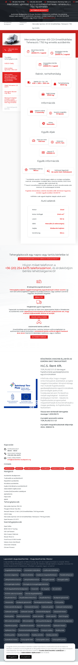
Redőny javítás (10, 638)
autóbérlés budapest (32, 468)
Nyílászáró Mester (59, 629)
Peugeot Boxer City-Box (10, 92)
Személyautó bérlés (10, 108)
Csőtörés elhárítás (27, 578)
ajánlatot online (49, 18)
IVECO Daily (9, 63)
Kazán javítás (9, 619)
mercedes (19, 468)
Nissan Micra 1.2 (9, 540)
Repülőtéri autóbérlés (11, 484)
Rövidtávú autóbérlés (11, 487)
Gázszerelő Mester (60, 615)
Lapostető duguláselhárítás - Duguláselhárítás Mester (28, 562)
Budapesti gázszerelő (61, 601)
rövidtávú (8, 471)
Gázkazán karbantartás (63, 610)
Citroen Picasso (9, 550)
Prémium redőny (46, 633)
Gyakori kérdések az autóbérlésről (15, 489)
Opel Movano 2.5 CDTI (11, 86)
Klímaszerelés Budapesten (63, 624)
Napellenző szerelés (27, 629)
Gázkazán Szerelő (27, 615)
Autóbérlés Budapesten (12, 479)
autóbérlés (46, 468)
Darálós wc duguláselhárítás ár (47, 578)
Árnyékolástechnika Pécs (27, 601)
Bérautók (39, 297)
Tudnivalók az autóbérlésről (13, 481)
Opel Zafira (7, 529)
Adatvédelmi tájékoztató (12, 492)
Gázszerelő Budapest (43, 615)
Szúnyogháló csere (42, 643)
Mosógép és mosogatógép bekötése (35, 587)
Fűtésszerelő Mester (31, 610)
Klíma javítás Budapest (43, 624)
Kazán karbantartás (23, 619)
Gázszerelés (9, 605)
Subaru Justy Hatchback (12, 545)
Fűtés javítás (59, 605)
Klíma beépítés (28, 624)
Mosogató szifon (63, 583)
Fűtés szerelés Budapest (13, 610)
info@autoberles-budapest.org (19, 460)
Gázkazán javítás (47, 610)
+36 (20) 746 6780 (17, 2)
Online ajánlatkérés (39, 317)
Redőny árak (60, 633)
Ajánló (6, 503)
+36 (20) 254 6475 (34, 2)
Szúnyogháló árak (27, 643)
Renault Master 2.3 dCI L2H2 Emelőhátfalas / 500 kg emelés (10, 100)
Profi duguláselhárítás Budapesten (16, 592)
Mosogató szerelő (48, 583)
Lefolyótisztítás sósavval (13, 583)
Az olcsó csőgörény (11, 578)
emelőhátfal (9, 468)
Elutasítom (25, 657)
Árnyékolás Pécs (10, 601)
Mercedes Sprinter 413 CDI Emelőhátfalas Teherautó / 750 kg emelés (10, 77)
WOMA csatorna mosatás (13, 597)
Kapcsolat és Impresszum (13, 663)
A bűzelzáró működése (32, 573)
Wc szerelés (57, 592)
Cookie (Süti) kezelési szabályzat (15, 495)
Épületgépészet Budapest (43, 605)
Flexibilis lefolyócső (66, 578)
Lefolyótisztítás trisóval (31, 583)
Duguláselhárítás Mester (13, 573)
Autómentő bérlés (39, 337)
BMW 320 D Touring (11, 532)
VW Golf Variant (9, 535)
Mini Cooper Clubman (11, 537)
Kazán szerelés (38, 619)
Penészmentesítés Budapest (28, 633)
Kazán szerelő (51, 619)
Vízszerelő (34, 592)
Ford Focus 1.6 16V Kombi (12, 543)
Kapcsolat (7, 500)
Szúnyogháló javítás (58, 643)
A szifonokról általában (50, 573)
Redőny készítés (23, 638)
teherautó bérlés (58, 468)
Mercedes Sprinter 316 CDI (10, 69)
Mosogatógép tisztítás (12, 587)
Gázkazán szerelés (11, 615)
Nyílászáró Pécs (10, 633)
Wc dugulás (45, 592)
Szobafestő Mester (11, 643)
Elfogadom (12, 657)
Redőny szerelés (37, 638)
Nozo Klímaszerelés (43, 629)
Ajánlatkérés (8, 497)
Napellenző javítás (11, 629)
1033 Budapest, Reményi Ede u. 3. (57, 2)
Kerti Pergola (63, 619)
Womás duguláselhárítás (33, 597)
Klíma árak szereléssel (12, 624)
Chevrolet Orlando (10, 548)
